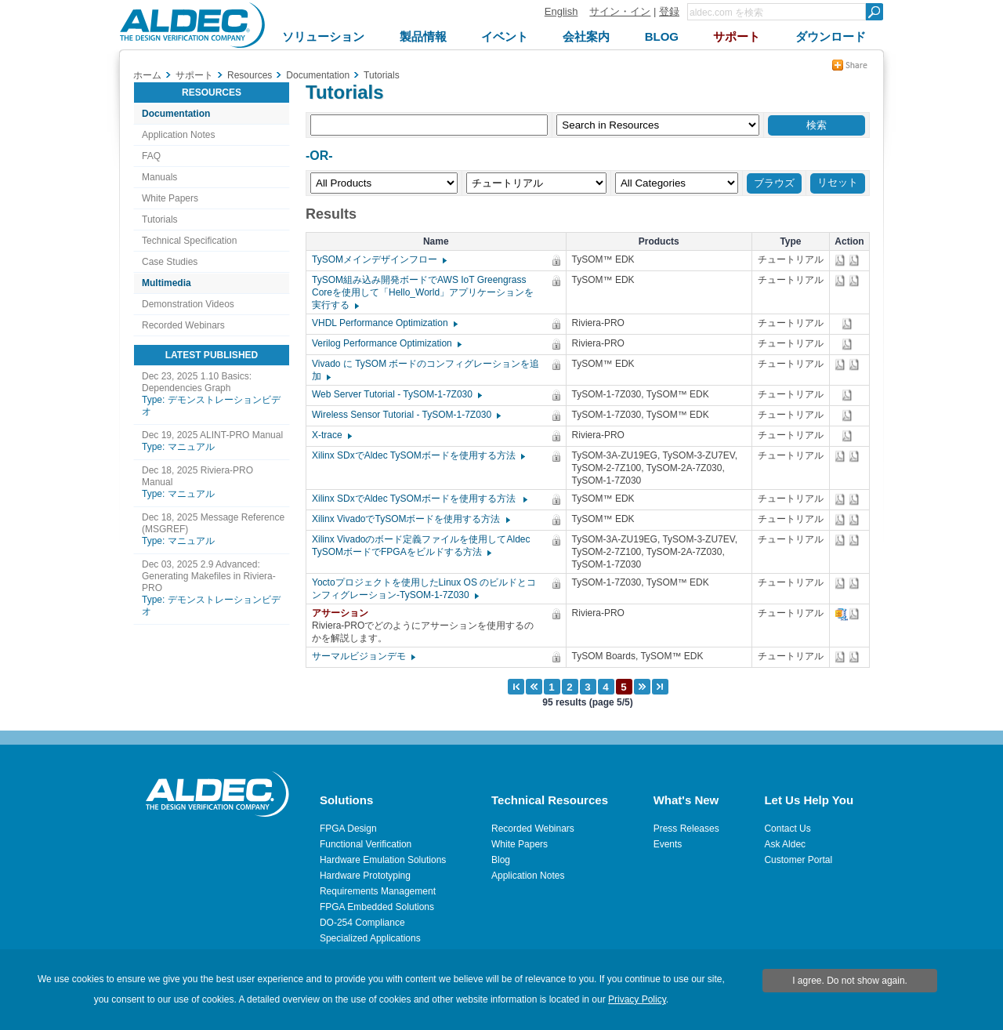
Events (668, 844)
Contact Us (787, 828)
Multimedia (166, 282)
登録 (669, 11)
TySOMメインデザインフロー (378, 259)
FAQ (151, 156)
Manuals (159, 177)
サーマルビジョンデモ (363, 656)
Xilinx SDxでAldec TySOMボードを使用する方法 (417, 455)
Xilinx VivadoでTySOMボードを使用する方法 (410, 518)
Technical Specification (189, 240)
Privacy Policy (637, 999)
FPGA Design (348, 828)
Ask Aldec (785, 844)
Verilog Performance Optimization (386, 343)
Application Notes (178, 134)
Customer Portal (798, 859)
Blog (500, 859)
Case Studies (169, 261)
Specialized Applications (370, 938)
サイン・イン (619, 11)
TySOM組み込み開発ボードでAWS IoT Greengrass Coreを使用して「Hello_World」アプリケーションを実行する (423, 292)
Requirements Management (378, 891)
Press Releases (686, 828)
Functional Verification (365, 844)
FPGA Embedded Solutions (377, 906)
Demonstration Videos (188, 304)
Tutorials (160, 219)
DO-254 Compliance (362, 922)
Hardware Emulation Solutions (383, 859)
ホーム (147, 75)
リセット (837, 182)
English (561, 11)
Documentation (176, 113)
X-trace (331, 435)
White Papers (170, 198)
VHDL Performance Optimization (384, 322)
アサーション (344, 612)
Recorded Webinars (183, 325)
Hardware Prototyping (365, 875)
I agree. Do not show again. (849, 980)
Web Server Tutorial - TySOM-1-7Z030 (396, 394)
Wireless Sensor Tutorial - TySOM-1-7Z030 (405, 414)
